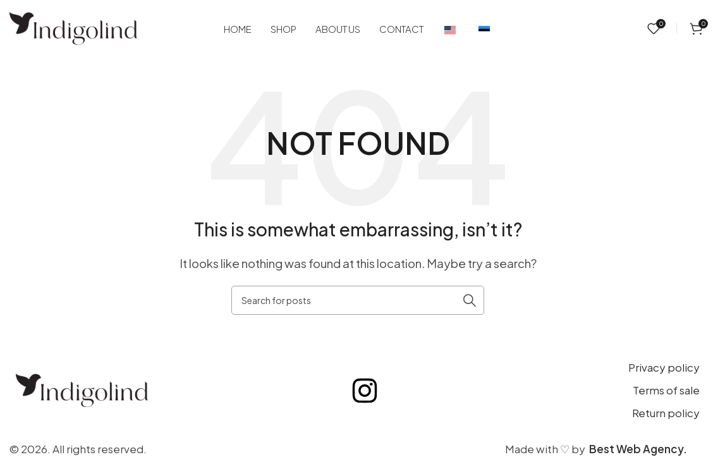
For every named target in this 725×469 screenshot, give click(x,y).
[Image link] (82, 389)
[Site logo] (73, 27)
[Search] (357, 300)
